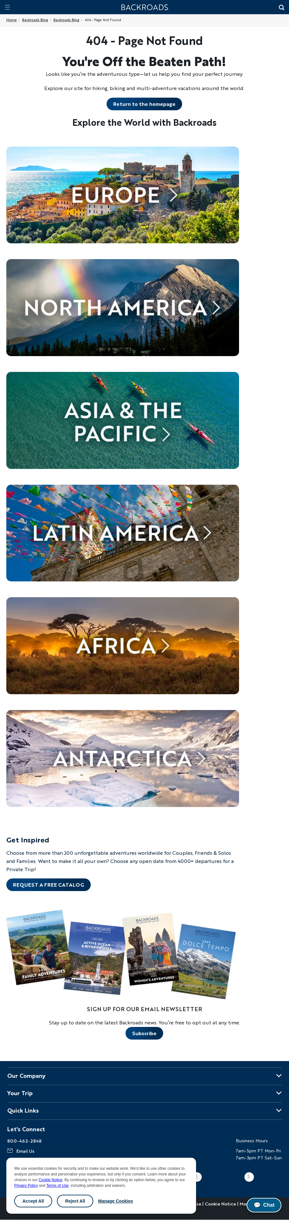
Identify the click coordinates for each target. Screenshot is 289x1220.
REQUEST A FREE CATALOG (48, 884)
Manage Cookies (115, 1201)
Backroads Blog (35, 19)
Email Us (25, 1151)
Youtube (197, 1177)
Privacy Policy (26, 1185)
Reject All (75, 1201)
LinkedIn (249, 1177)
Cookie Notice (50, 1180)
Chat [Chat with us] (264, 1205)
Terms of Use (57, 1185)
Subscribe (144, 1033)
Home (11, 19)
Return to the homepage (144, 103)
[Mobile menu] (7, 7)
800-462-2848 (24, 1141)
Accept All (33, 1201)
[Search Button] (281, 8)
